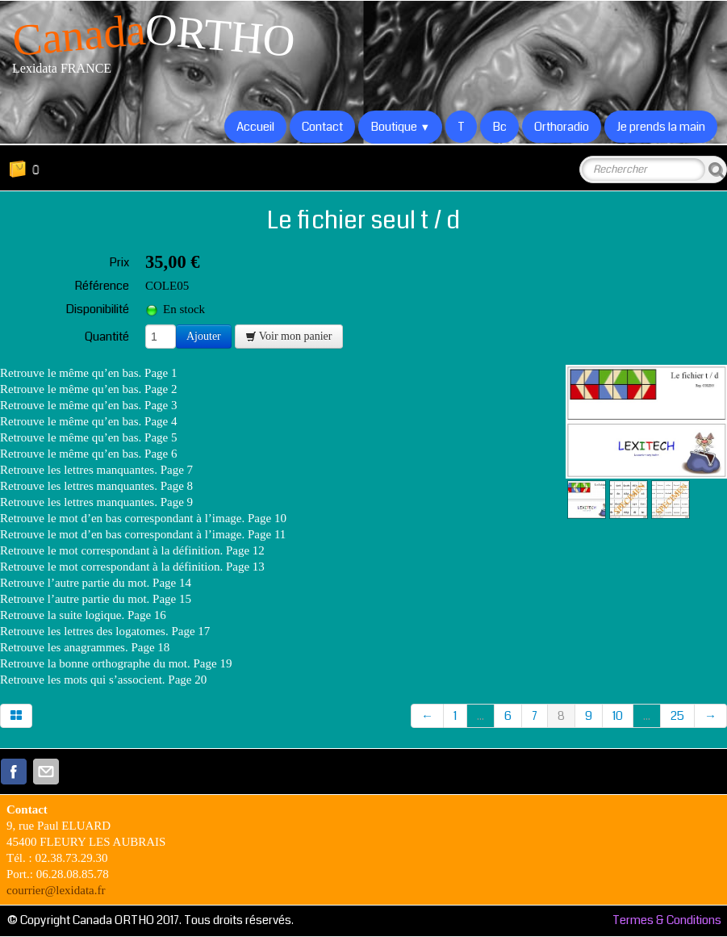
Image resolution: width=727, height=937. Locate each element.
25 (677, 716)
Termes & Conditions (666, 920)
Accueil (255, 127)
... (480, 716)
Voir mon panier (288, 336)
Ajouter (203, 336)
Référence (101, 286)
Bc (499, 127)
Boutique (400, 127)
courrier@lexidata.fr (56, 890)
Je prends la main (660, 127)
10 (617, 716)
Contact (322, 127)
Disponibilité (97, 309)
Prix (119, 262)
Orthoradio (561, 127)
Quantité (107, 336)
